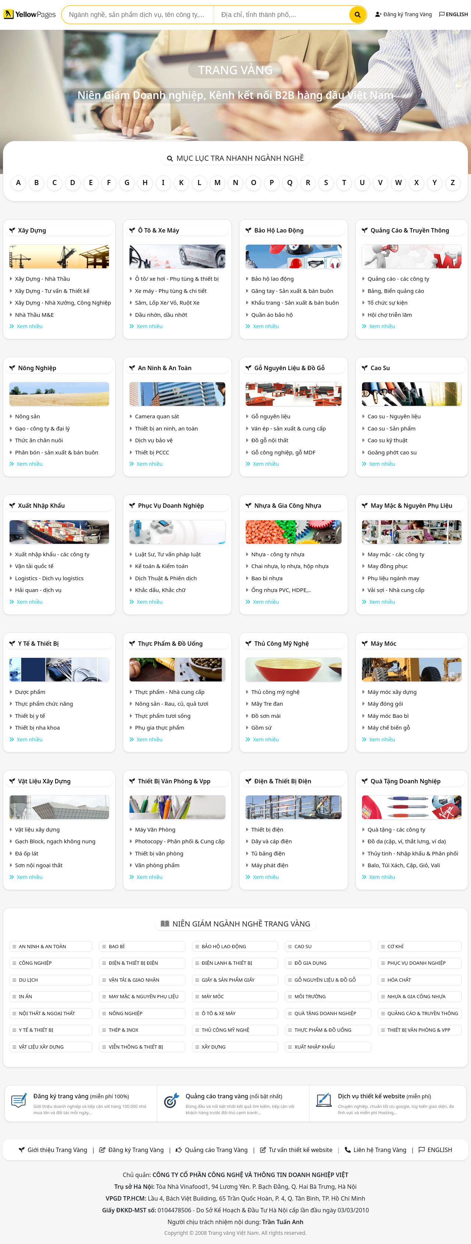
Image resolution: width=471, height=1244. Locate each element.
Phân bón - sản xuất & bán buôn (56, 452)
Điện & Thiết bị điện (282, 781)
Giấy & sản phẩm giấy (228, 980)
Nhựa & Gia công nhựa (287, 506)
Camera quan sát (157, 416)
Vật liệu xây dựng (44, 781)
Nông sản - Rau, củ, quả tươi (171, 703)
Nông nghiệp (37, 368)
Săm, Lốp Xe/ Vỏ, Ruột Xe (167, 302)
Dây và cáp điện (271, 841)
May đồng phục (388, 566)
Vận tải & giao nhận (134, 980)
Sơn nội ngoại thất (39, 865)
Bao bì (117, 946)
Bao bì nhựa (267, 578)
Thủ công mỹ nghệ (281, 643)
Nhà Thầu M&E (34, 314)
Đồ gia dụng (311, 963)
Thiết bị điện (267, 829)
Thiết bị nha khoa (37, 727)
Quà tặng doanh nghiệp (405, 781)
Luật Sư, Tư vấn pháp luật (168, 554)
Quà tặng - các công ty (396, 829)
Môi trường (310, 996)
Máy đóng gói (385, 703)
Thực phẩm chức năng (44, 703)
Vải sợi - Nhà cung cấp (396, 589)
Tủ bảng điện (268, 853)
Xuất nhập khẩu (41, 506)
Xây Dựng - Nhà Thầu (42, 278)
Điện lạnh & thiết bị (227, 963)
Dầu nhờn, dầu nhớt (161, 314)
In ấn (25, 996)
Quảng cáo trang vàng (234, 1096)
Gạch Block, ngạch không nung (55, 841)
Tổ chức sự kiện (388, 302)
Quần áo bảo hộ (272, 314)
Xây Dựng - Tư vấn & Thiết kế (52, 290)
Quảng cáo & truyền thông (410, 230)
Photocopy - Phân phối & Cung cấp (180, 841)
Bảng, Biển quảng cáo (396, 290)
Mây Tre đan (267, 703)
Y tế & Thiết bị (38, 643)
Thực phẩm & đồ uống (170, 643)
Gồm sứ (261, 727)
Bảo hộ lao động (279, 230)
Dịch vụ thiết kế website (384, 1096)
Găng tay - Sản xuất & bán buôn (292, 290)
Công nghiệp (35, 963)
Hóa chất (399, 980)
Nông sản (27, 416)
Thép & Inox (123, 1030)
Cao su (380, 368)
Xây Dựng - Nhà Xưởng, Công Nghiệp (63, 302)
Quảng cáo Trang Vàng (216, 1150)
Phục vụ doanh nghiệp (171, 506)
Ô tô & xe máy (158, 230)
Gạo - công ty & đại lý (42, 428)
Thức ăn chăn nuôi (39, 440)
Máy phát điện (269, 865)
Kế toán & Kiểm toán (161, 566)
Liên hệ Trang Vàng (380, 1150)
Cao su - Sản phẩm (392, 428)
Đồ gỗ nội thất (269, 440)
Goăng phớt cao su (392, 452)
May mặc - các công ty (396, 554)
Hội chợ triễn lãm (390, 314)
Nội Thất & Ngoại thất (47, 1013)
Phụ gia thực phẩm (159, 727)
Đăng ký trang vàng (81, 1096)
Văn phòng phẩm (157, 865)
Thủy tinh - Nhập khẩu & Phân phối (413, 853)
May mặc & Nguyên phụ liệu (411, 506)
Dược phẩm (30, 691)
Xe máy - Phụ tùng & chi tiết (171, 290)
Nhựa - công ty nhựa (278, 554)
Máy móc (383, 643)
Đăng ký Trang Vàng (403, 14)
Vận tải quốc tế (34, 566)
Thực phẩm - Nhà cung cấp (170, 691)
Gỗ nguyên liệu (270, 416)
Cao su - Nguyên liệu (394, 416)
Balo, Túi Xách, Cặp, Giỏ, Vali (404, 865)
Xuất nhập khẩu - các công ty (52, 554)
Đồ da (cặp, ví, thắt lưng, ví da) (407, 841)
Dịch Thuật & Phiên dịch (166, 578)
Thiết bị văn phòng (159, 853)
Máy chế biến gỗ (389, 727)
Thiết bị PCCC (152, 452)
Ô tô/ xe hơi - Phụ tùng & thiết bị (177, 278)
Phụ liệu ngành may (393, 578)
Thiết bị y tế (30, 715)
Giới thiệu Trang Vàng (57, 1150)
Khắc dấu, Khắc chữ (160, 589)
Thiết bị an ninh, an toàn (166, 428)
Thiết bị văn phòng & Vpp (174, 781)
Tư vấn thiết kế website (301, 1150)
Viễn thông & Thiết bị (136, 1046)
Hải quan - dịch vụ (38, 589)
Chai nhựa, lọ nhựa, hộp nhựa (290, 566)
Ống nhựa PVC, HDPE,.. (281, 589)
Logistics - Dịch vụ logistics (49, 578)
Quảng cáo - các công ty (398, 278)
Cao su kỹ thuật (388, 440)
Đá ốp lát (26, 853)
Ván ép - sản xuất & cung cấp (288, 428)
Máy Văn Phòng (155, 829)
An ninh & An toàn (165, 368)
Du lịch (28, 980)
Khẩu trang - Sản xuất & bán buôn (295, 302)
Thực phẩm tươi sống (163, 715)
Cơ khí (395, 946)
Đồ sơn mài (266, 715)
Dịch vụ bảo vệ (154, 440)
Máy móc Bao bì (388, 715)
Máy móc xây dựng (392, 691)
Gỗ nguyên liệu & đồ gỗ (289, 368)
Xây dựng (32, 230)
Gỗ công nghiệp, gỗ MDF (283, 452)
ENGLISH (453, 14)
